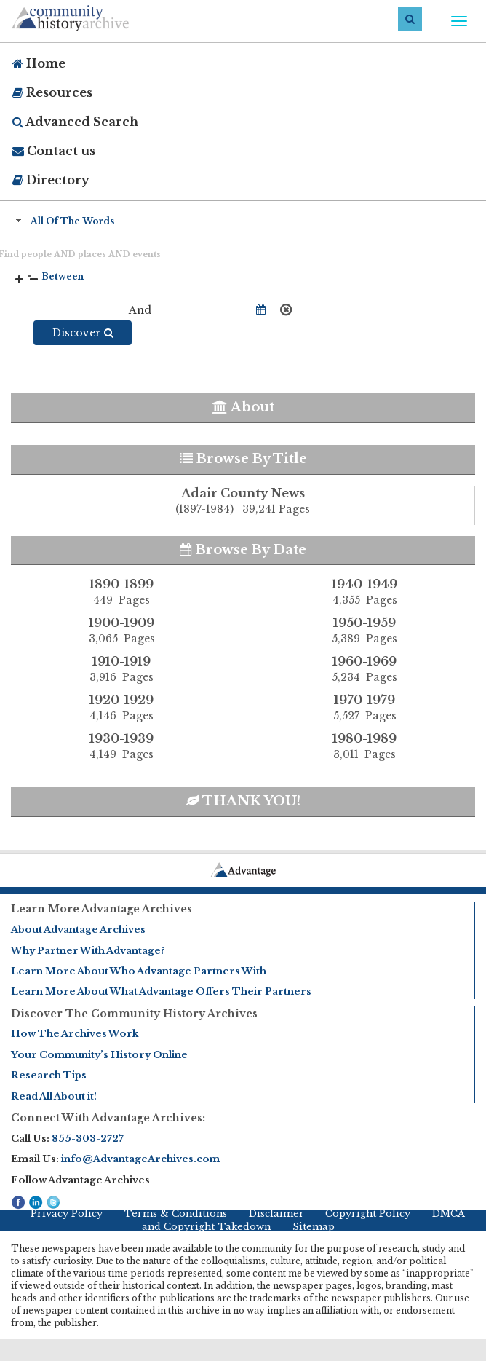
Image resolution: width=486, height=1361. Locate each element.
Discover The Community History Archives (134, 1013)
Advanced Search (75, 121)
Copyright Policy (367, 1213)
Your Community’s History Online (99, 1054)
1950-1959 (364, 630)
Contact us (53, 150)
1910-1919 (121, 669)
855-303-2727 (88, 1138)
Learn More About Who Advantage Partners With (138, 971)
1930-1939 (121, 746)
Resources (52, 92)
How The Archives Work (74, 1033)
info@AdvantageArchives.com (140, 1158)
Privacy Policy (67, 1213)
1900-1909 (121, 630)
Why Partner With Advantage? (88, 950)
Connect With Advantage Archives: (108, 1117)
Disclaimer (276, 1213)
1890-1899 (121, 592)
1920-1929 (121, 708)
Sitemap (313, 1226)
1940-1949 (364, 592)
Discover (82, 332)
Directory (50, 180)
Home (38, 63)
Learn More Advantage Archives (101, 908)
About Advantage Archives (78, 929)
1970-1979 (364, 708)
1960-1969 (364, 669)
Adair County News (242, 502)
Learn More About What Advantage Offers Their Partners (161, 991)
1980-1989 (364, 746)
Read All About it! (54, 1096)
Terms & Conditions (175, 1213)
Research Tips (49, 1075)
